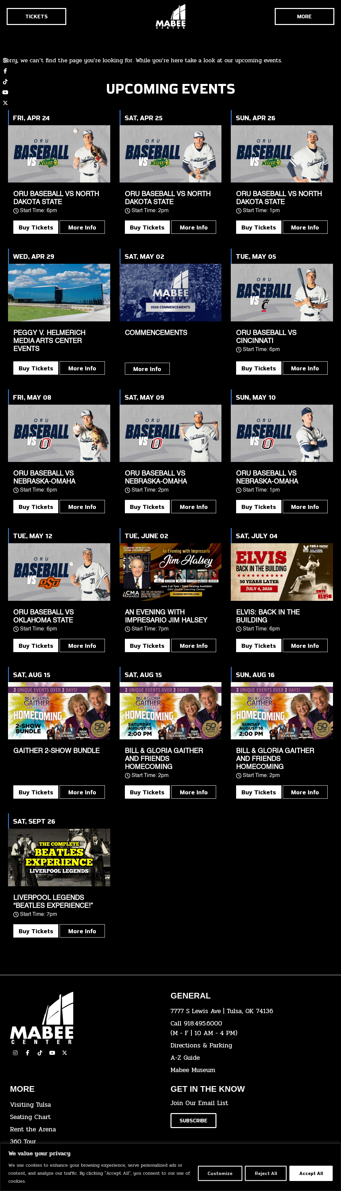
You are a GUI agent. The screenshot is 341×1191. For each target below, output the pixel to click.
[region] (170, 1167)
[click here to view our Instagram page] (15, 1052)
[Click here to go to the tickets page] (36, 16)
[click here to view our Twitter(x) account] (64, 1052)
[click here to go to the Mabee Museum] (245, 1070)
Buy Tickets (36, 227)
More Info (82, 227)
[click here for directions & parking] (245, 1045)
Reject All (265, 1173)
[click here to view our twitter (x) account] (5, 103)
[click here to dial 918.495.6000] (245, 1028)
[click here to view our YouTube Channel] (52, 1052)
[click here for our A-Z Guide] (245, 1058)
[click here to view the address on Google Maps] (245, 1011)
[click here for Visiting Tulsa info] (85, 1105)
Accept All (311, 1173)
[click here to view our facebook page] (27, 1052)
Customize (218, 1173)
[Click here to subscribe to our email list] (193, 1120)
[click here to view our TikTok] (40, 1052)
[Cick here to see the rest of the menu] (304, 16)
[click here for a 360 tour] (85, 1142)
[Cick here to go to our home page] (85, 1018)
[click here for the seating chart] (85, 1117)
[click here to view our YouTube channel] (5, 92)
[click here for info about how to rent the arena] (85, 1129)
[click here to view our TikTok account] (5, 81)
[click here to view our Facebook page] (5, 71)
